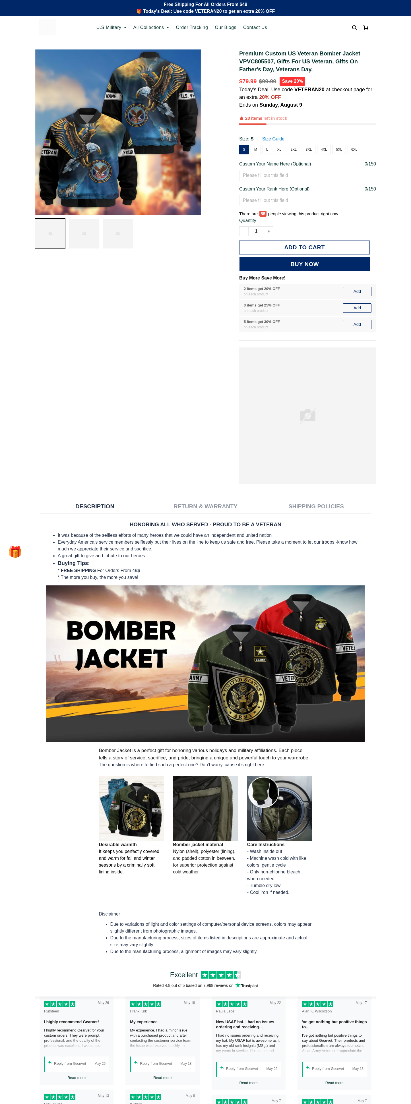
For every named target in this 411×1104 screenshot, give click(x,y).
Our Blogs (225, 27)
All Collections (151, 27)
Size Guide (273, 138)
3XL (309, 150)
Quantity (247, 220)
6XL (354, 150)
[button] (15, 552)
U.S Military (111, 27)
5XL (339, 150)
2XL (293, 150)
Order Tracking (192, 27)
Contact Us (255, 27)
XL (279, 150)
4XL (324, 150)
